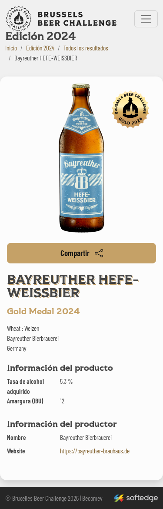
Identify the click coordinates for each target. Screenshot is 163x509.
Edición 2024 (40, 48)
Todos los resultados (85, 48)
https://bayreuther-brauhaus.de (95, 451)
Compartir (81, 253)
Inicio (11, 48)
